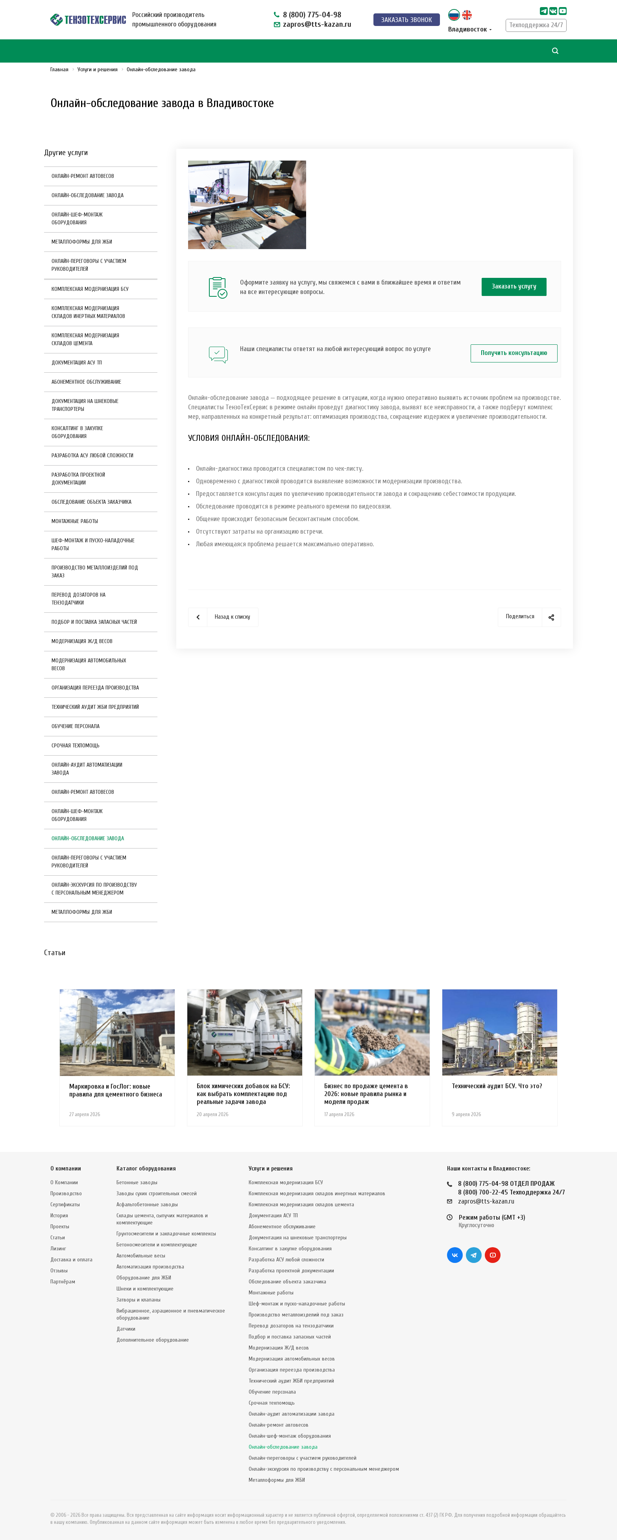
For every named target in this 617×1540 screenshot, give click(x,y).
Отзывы (59, 1270)
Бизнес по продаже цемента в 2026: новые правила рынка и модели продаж (366, 1094)
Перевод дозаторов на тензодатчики (78, 599)
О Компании (64, 1182)
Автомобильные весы (140, 1255)
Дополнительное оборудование (152, 1340)
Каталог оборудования (146, 1168)
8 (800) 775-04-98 (312, 14)
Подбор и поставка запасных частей (94, 622)
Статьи (57, 1237)
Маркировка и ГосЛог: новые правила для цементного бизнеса (115, 1090)
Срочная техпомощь (76, 745)
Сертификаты (65, 1204)
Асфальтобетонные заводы (147, 1204)
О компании (65, 1168)
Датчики (125, 1329)
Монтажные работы (75, 521)
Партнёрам (62, 1281)
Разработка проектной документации (78, 478)
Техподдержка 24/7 (536, 25)
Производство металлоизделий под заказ (95, 571)
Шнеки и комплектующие (145, 1288)
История (59, 1215)
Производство (66, 1193)
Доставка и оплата (71, 1259)
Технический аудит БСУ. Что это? (497, 1086)
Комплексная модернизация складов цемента (85, 339)
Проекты (59, 1226)
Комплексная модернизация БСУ (90, 289)
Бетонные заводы (136, 1182)
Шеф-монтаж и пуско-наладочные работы (93, 544)
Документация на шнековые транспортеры (85, 405)
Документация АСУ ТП (77, 362)
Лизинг (58, 1248)
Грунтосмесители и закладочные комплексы (166, 1233)
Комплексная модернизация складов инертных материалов (88, 312)
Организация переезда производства (95, 687)
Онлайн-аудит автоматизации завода (87, 769)
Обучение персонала (76, 726)
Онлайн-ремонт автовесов (83, 176)
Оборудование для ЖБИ (143, 1277)
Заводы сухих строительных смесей (156, 1193)
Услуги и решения (271, 1168)
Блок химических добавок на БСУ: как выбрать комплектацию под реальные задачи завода (243, 1094)
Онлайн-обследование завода (88, 195)
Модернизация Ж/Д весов (82, 641)
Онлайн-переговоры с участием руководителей (89, 265)
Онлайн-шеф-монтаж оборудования (77, 218)
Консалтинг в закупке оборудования (77, 432)
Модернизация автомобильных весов (89, 664)
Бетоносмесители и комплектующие (156, 1244)
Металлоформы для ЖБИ (82, 241)
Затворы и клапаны (138, 1299)
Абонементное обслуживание (86, 382)
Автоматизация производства (150, 1266)
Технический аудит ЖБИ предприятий (95, 707)
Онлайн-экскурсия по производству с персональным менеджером (94, 889)
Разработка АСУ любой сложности (92, 455)
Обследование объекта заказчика (91, 502)
